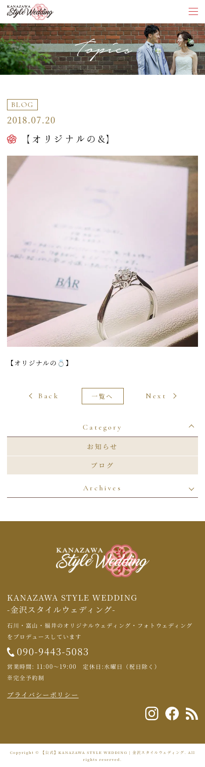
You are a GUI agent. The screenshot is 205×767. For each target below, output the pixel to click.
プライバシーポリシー (42, 694)
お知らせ (102, 446)
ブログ (102, 465)
